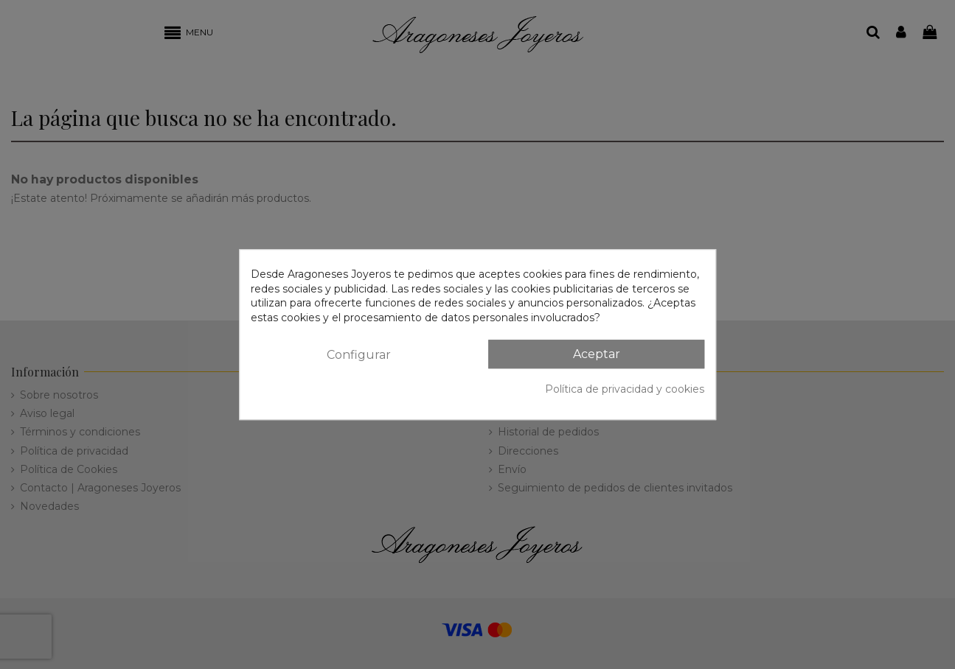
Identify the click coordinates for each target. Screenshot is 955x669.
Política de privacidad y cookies (624, 389)
